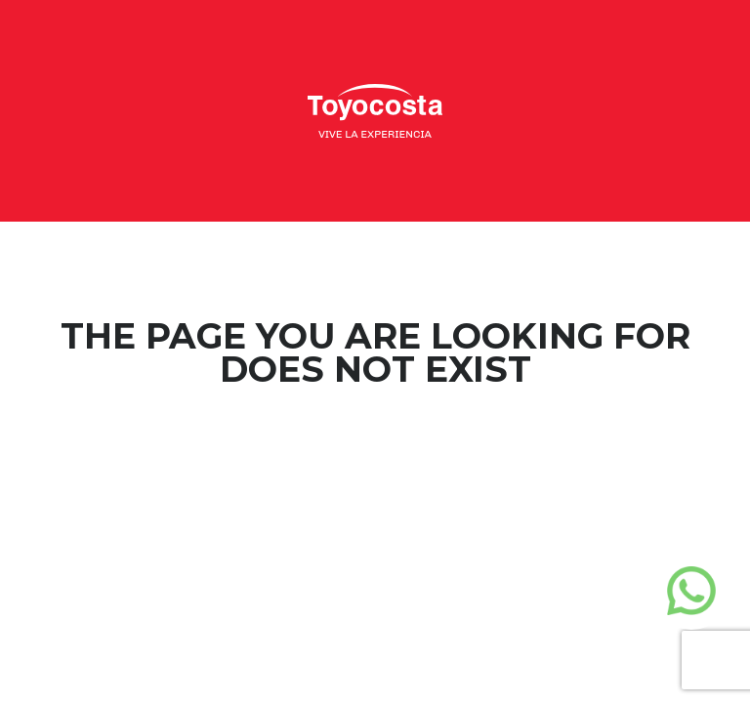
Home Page (375, 448)
